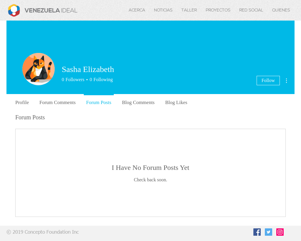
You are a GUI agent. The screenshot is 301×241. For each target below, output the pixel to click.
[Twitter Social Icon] (268, 232)
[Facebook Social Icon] (257, 232)
